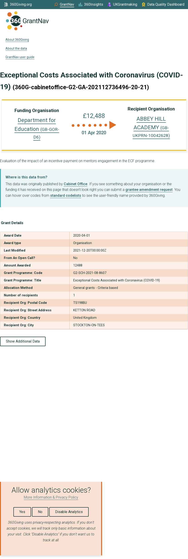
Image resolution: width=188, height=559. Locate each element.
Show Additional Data (23, 341)
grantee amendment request (149, 189)
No (40, 512)
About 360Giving (17, 39)
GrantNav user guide (19, 57)
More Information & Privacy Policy (51, 497)
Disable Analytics (69, 512)
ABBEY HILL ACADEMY (151, 127)
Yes (22, 512)
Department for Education (37, 128)
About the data (16, 48)
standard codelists (65, 195)
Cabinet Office (75, 184)
